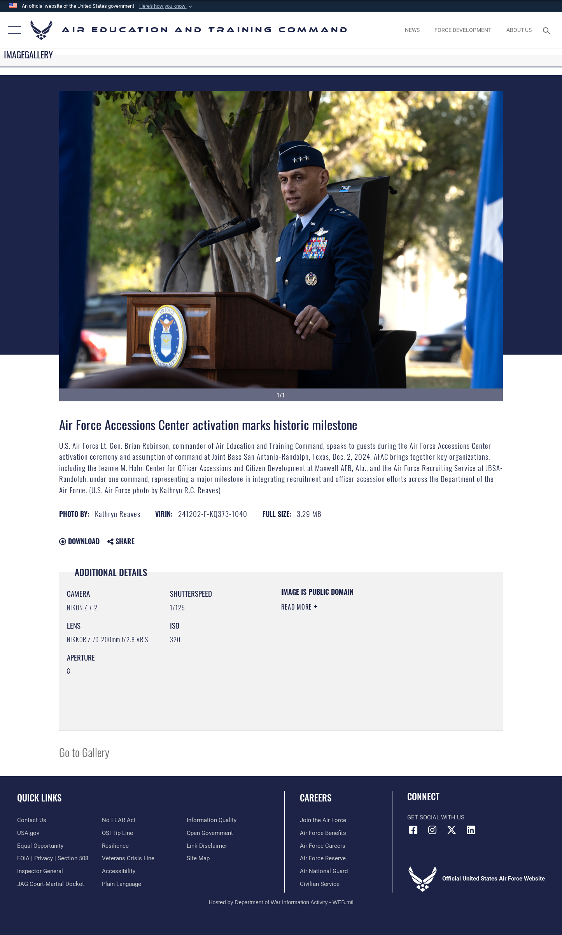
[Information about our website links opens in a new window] (207, 845)
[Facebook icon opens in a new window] (413, 830)
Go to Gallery (84, 751)
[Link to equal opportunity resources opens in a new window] (40, 845)
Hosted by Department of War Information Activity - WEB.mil (280, 902)
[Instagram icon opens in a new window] (432, 830)
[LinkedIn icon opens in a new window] (470, 830)
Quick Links (39, 797)
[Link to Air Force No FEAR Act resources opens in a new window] (119, 820)
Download (79, 541)
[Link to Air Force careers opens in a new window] (322, 845)
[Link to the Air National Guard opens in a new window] (324, 871)
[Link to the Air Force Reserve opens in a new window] (323, 858)
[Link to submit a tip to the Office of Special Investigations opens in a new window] (117, 833)
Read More (297, 607)
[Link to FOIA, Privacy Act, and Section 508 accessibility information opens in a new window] (52, 858)
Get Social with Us (435, 817)
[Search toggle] (548, 30)
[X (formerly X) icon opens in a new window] (451, 830)
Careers (315, 797)
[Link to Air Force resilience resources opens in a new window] (115, 845)
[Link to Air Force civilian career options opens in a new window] (320, 884)
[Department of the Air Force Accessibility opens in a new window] (118, 871)
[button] (166, 6)
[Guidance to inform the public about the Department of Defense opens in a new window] (211, 820)
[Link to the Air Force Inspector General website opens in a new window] (40, 871)
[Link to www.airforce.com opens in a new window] (323, 820)
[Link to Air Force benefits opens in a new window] (323, 833)
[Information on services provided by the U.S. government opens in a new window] (28, 833)
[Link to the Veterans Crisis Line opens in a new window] (128, 858)
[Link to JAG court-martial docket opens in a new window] (50, 884)
